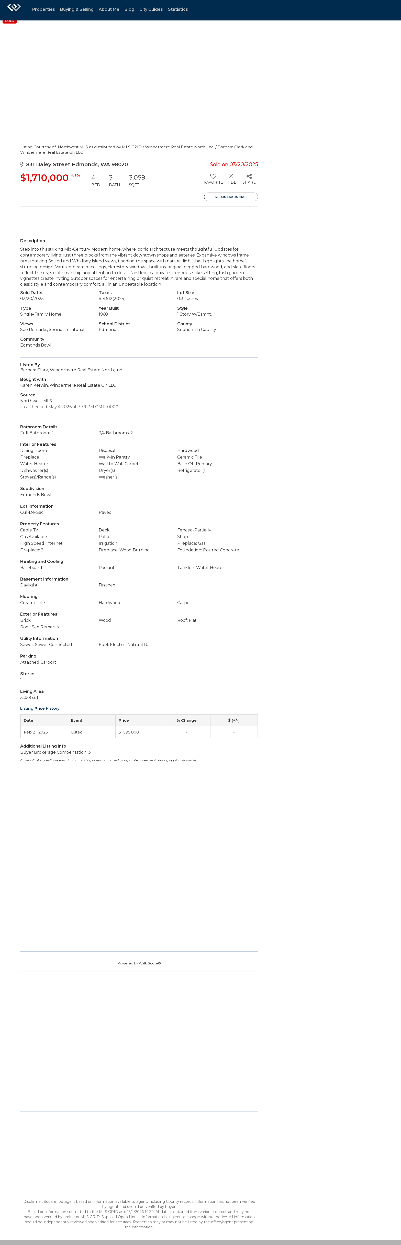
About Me (109, 9)
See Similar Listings (231, 197)
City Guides (151, 9)
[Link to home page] (14, 10)
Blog (129, 9)
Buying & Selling (77, 9)
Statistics (178, 9)
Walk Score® (150, 963)
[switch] (213, 180)
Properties (43, 9)
